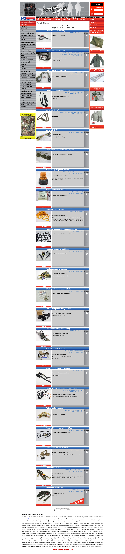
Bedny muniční (79, 390)
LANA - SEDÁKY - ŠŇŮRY (28, 53)
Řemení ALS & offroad (97, 107)
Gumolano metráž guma (56, 50)
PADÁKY (23, 89)
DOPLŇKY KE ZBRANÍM (28, 44)
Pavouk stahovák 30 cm (55, 348)
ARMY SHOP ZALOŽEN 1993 (63, 550)
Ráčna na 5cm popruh (55, 408)
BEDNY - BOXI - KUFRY (27, 35)
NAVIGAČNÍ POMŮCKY (27, 73)
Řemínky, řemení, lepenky (76, 350)
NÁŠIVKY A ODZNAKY (27, 71)
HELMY (23, 46)
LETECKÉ (23, 55)
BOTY (22, 37)
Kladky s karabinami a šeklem (58, 90)
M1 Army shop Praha (27, 17)
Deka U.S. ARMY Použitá (97, 50)
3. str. (72, 27)
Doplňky (81, 72)
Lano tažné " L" (52, 110)
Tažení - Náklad (79, 32)
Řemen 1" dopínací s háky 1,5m (59, 428)
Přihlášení (93, 22)
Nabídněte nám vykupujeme (28, 115)
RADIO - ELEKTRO (26, 95)
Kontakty (93, 27)
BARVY (23, 31)
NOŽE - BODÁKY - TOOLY (28, 75)
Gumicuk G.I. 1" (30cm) (55, 31)
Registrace (93, 25)
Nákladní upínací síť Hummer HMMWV (61, 229)
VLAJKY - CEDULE (26, 104)
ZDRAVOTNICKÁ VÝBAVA (28, 109)
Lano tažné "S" (52, 130)
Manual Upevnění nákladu (56, 190)
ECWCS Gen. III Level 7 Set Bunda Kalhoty (96, 126)
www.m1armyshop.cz (27, 518)
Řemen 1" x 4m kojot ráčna (57, 448)
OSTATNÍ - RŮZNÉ (26, 84)
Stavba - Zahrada (79, 211)
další (68, 27)
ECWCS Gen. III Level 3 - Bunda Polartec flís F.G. (97, 70)
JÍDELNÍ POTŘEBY (26, 51)
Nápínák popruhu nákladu (56, 269)
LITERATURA (24, 57)
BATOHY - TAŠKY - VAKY (28, 33)
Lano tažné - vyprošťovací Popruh (60, 150)
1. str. (52, 27)
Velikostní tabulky (95, 32)
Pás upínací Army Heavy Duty (58, 329)
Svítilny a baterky (79, 172)
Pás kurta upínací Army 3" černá (59, 309)
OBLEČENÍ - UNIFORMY (28, 78)
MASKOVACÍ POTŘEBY (27, 60)
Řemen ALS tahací (53, 468)
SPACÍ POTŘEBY (26, 98)
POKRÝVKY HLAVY (26, 91)
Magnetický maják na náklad (57, 170)
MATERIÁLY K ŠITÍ (26, 62)
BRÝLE (23, 40)
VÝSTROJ (23, 107)
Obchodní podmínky (96, 30)
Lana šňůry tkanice (78, 54)
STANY (23, 100)
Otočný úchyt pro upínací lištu (58, 289)
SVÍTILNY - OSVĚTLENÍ (27, 102)
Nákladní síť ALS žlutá (55, 209)
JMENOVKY (24, 24)
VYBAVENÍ (24, 26)
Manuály (81, 191)
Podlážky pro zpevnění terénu (97, 89)
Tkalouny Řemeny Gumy (77, 52)
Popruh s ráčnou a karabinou (58, 368)
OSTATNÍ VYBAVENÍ (26, 86)
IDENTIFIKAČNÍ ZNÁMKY (28, 22)
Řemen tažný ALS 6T (54, 488)
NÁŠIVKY (23, 69)
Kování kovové (79, 92)
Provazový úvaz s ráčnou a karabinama (62, 388)
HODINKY (23, 49)
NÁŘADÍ (23, 66)
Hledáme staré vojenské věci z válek (27, 137)
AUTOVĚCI (24, 28)
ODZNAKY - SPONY (26, 82)
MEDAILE (23, 64)
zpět (56, 27)
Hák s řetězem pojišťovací (56, 70)
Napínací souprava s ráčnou (57, 249)
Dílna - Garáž (80, 489)
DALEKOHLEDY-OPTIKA (28, 42)
